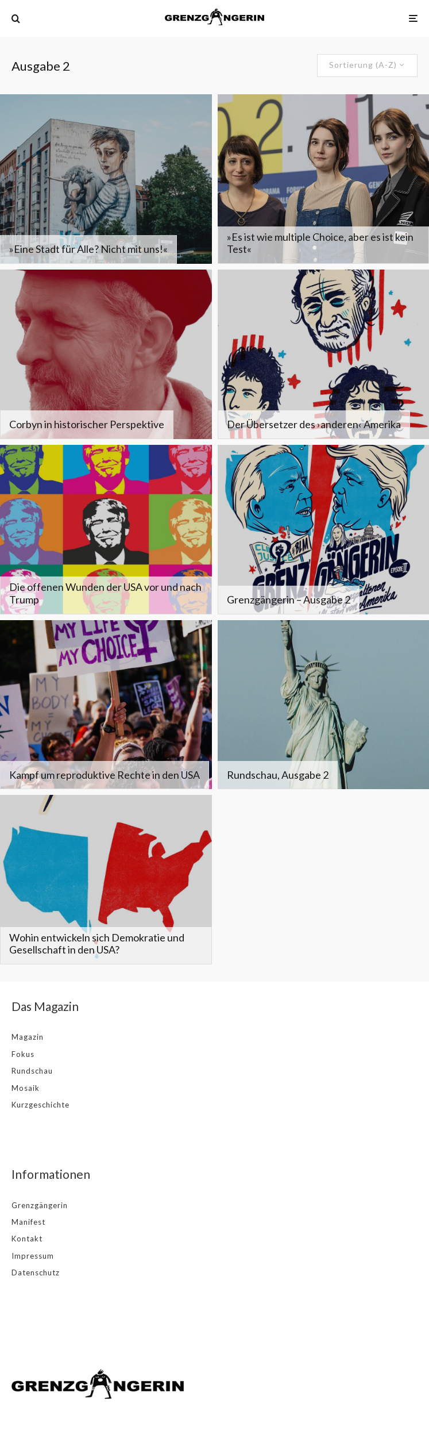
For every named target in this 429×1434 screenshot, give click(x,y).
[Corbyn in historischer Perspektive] (106, 354)
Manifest (28, 1222)
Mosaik (25, 1088)
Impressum (32, 1255)
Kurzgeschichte (40, 1104)
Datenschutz (35, 1272)
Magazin (27, 1036)
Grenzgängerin (39, 1205)
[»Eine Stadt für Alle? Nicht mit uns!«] (106, 179)
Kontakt (26, 1238)
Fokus (22, 1054)
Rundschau (32, 1070)
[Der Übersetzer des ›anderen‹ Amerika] (324, 354)
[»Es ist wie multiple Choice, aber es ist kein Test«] (324, 179)
